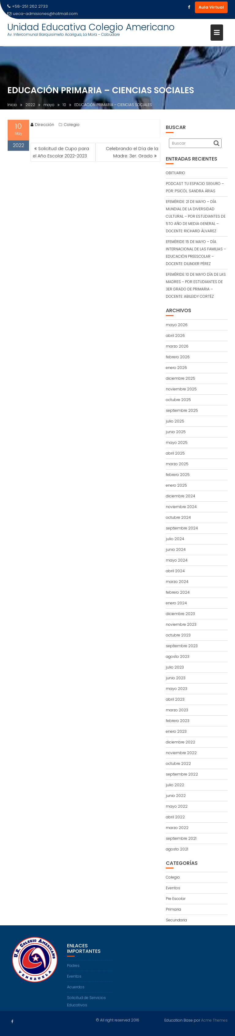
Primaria (173, 909)
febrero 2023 (177, 720)
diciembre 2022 (180, 742)
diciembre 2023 (180, 613)
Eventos (173, 887)
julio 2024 (175, 538)
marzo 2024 (177, 581)
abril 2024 (175, 570)
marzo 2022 (177, 827)
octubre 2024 (178, 517)
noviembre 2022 (181, 752)
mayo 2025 (177, 442)
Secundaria (176, 920)
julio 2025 (175, 421)
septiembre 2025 (182, 410)
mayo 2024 (177, 560)
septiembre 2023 (182, 645)
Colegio (72, 126)
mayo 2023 (176, 688)
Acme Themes (214, 1019)
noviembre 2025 (181, 389)
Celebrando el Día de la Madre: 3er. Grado (132, 152)
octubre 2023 (178, 635)
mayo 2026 (177, 324)
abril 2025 (175, 453)
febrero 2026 (178, 356)
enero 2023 (176, 731)
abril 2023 (175, 699)
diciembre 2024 (180, 496)
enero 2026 (176, 367)
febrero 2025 (178, 474)
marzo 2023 (177, 710)
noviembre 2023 (181, 624)
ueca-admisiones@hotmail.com (42, 14)
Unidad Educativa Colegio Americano (91, 27)
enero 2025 (176, 485)
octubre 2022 (178, 763)
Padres (73, 971)
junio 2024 (176, 549)
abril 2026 (175, 335)
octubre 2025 (178, 399)
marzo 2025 (177, 463)
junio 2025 (176, 431)
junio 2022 (176, 795)
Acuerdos (75, 992)
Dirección (42, 126)
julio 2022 (175, 784)
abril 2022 (175, 817)
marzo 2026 (177, 346)
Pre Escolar (175, 898)
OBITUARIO (175, 172)
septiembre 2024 (182, 528)
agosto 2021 (177, 849)
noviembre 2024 (181, 506)
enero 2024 (176, 603)
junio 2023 (175, 677)
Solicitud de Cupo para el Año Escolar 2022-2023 (61, 152)
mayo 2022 (177, 806)
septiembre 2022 (182, 774)
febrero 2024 (178, 592)
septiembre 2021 (181, 838)
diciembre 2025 (180, 378)
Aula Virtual (211, 7)
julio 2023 (175, 667)
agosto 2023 (177, 656)
